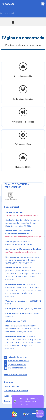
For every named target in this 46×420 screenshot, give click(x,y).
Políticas (8, 382)
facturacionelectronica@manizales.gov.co (25, 237)
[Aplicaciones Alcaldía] (23, 66)
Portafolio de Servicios (23, 99)
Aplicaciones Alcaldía (23, 76)
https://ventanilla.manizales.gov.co (22, 215)
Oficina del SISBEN (23, 167)
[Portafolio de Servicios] (23, 89)
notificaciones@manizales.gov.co (20, 252)
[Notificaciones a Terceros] (23, 112)
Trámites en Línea (23, 144)
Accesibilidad (7, 13)
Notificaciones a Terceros (23, 122)
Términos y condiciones (16, 390)
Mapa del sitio (12, 386)
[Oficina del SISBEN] (23, 157)
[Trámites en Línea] (23, 135)
